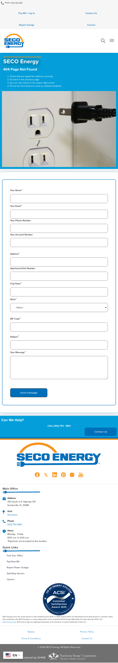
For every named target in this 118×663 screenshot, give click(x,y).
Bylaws (31, 632)
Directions (12, 515)
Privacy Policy (87, 632)
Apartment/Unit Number (22, 268)
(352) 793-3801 (14, 524)
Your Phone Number (20, 220)
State (13, 299)
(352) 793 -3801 (16, 2)
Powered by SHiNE (33, 658)
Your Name (15, 190)
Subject (14, 337)
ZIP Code (15, 319)
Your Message (17, 352)
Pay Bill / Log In (26, 13)
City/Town (15, 284)
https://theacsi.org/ (9, 622)
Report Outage (26, 25)
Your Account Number (21, 235)
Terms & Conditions (31, 639)
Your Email (15, 206)
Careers (91, 25)
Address (14, 254)
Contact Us (91, 13)
